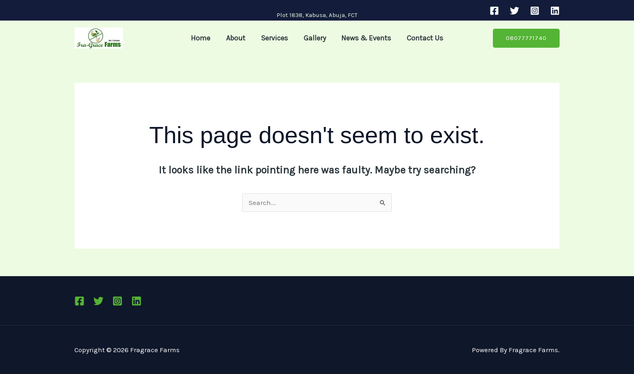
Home (203, 38)
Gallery (314, 38)
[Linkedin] (555, 10)
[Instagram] (534, 10)
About (237, 38)
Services (275, 38)
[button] (526, 38)
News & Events (365, 38)
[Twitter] (514, 10)
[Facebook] (494, 10)
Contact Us (422, 38)
